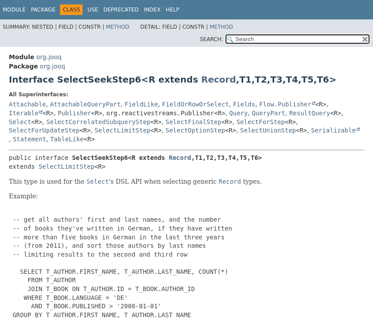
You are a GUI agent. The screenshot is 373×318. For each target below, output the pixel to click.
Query (238, 113)
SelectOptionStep (195, 130)
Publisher (74, 113)
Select (20, 121)
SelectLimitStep (122, 130)
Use (92, 10)
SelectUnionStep (268, 130)
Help (173, 10)
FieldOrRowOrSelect (195, 104)
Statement (29, 139)
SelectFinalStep (193, 121)
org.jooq (48, 57)
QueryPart (268, 113)
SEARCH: (211, 39)
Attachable (27, 104)
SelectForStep (261, 121)
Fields (244, 104)
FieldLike (141, 104)
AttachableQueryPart (85, 104)
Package (43, 10)
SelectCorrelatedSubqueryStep (98, 121)
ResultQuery (309, 113)
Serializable (333, 130)
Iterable (23, 113)
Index (152, 10)
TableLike (67, 139)
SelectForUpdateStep (44, 130)
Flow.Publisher (285, 104)
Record (218, 79)
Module (14, 10)
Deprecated (121, 10)
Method (117, 27)
